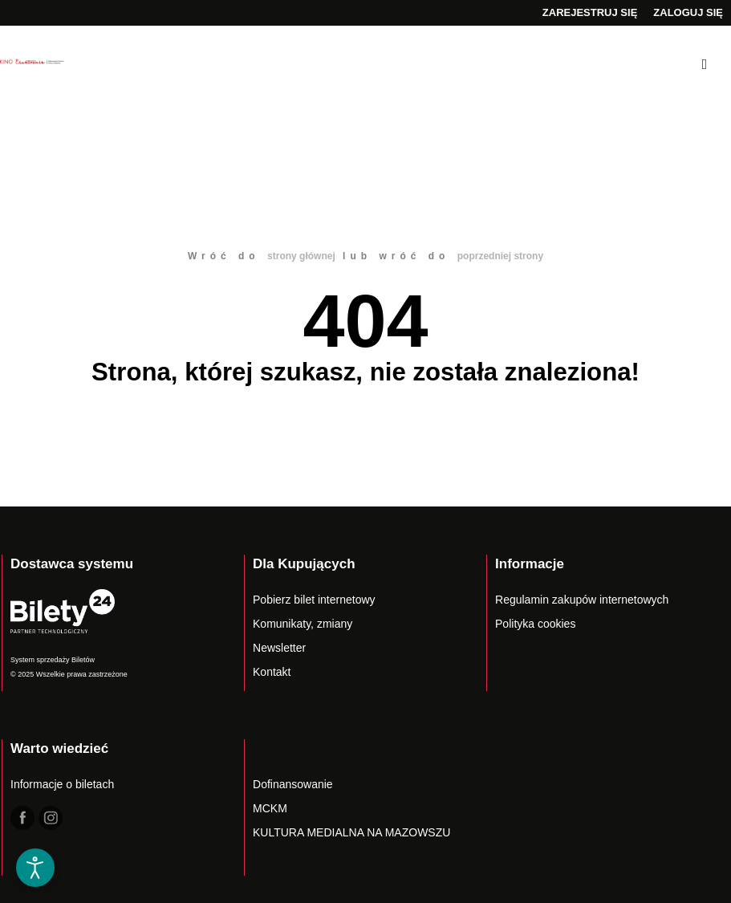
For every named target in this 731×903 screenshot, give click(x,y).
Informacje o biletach (62, 784)
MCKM (270, 808)
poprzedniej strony (500, 256)
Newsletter (279, 647)
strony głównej (301, 256)
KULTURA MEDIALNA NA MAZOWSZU (351, 832)
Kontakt (271, 671)
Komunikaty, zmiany (302, 623)
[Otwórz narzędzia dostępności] (35, 867)
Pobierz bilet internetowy (314, 599)
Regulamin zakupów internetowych (581, 599)
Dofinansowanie (293, 784)
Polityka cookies (535, 623)
